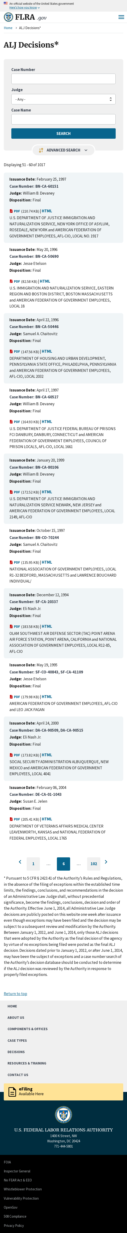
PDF (14, 211)
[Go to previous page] (21, 862)
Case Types (17, 1040)
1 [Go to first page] (36, 866)
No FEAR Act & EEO (18, 1180)
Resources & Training (27, 1063)
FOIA (7, 1162)
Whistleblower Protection (23, 1189)
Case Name (21, 110)
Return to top (15, 993)
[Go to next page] (106, 862)
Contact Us (18, 1075)
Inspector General (17, 1171)
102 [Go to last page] (96, 866)
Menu (121, 17)
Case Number (23, 69)
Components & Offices (28, 1029)
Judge (17, 89)
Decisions (16, 1052)
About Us (16, 1017)
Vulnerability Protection (21, 1198)
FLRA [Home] (31, 17)
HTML (47, 211)
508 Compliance (15, 1216)
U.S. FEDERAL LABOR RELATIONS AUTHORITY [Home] (63, 1130)
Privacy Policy (14, 1225)
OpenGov (10, 1207)
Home (8, 28)
